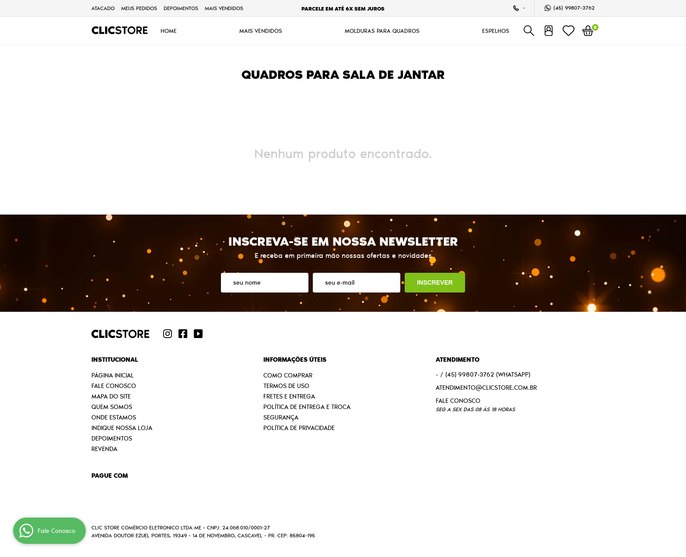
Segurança (280, 417)
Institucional (114, 359)
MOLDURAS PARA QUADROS (382, 31)
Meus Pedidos (139, 8)
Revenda (104, 448)
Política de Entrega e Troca (306, 406)
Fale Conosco (113, 385)
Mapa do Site (111, 396)
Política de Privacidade (299, 427)
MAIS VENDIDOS (224, 8)
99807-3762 (574, 7)
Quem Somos (111, 406)
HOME (169, 31)
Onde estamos (113, 417)
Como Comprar (287, 375)
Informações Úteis (294, 359)
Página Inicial (112, 375)
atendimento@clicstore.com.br (486, 387)
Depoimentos (181, 8)
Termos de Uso (286, 385)
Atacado (103, 8)
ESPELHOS (495, 31)
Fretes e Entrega (289, 396)
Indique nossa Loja (121, 427)
